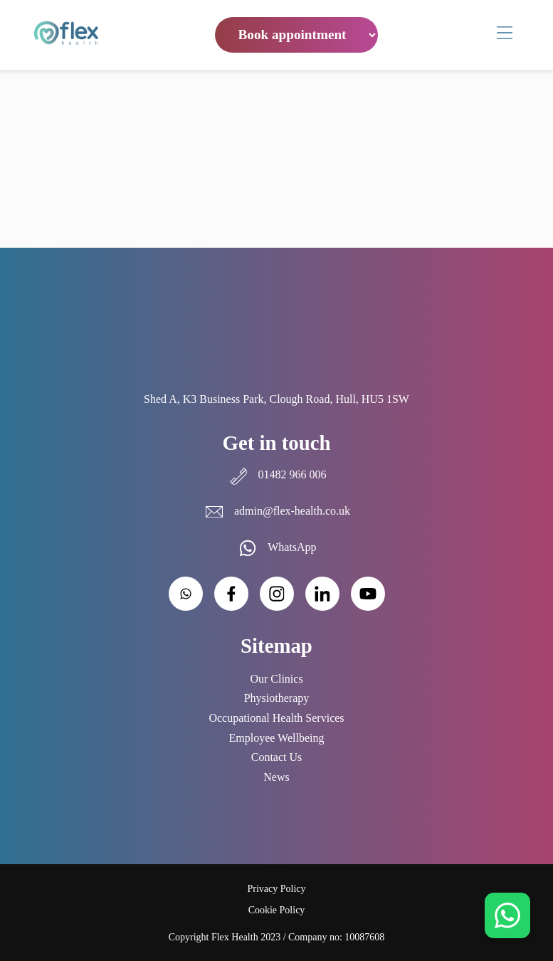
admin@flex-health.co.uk (276, 511)
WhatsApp (276, 547)
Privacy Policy (276, 888)
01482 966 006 (277, 474)
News (276, 777)
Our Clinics (276, 679)
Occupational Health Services (276, 718)
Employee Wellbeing (277, 738)
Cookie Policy (276, 910)
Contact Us (276, 757)
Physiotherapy (277, 698)
